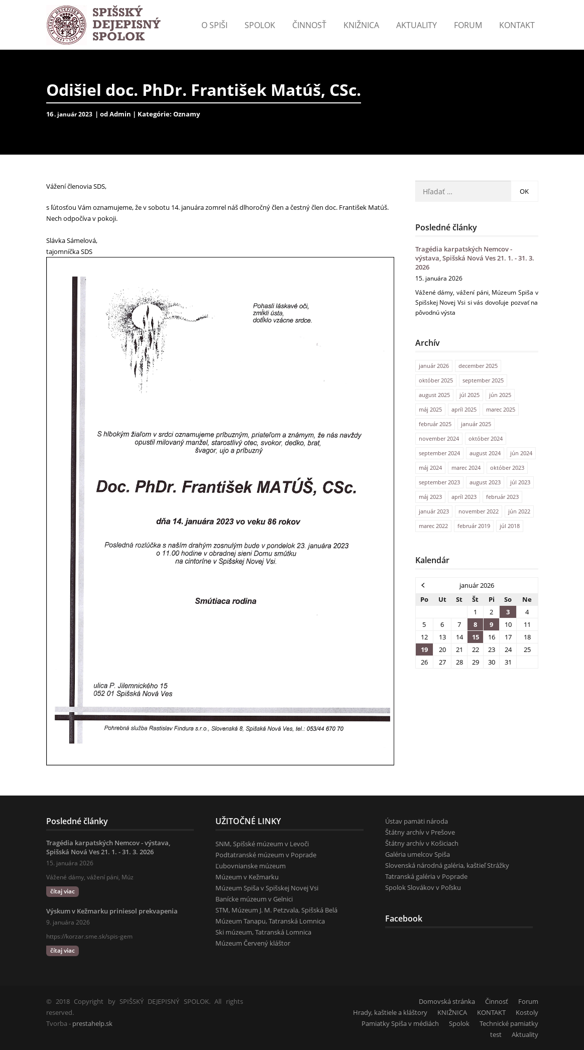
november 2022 (478, 511)
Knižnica (361, 25)
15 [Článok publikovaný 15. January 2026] (475, 636)
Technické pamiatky (509, 1023)
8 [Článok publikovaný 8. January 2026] (475, 624)
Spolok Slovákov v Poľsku (423, 887)
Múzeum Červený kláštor (252, 943)
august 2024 (485, 453)
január (67, 114)
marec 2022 (433, 526)
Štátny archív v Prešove (420, 832)
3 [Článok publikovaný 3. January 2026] (508, 611)
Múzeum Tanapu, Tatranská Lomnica (270, 921)
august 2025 (434, 395)
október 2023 (507, 467)
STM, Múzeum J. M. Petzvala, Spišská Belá (276, 909)
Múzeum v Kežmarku (247, 876)
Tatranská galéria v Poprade (426, 876)
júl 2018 (510, 526)
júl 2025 (469, 395)
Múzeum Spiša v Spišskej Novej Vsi (266, 887)
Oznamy (186, 113)
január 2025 (476, 424)
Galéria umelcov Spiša (417, 854)
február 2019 (473, 526)
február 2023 (502, 496)
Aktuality (416, 25)
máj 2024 (430, 467)
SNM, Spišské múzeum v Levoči (262, 843)
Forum (468, 25)
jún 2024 (521, 453)
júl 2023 (520, 482)
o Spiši (214, 25)
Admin (120, 113)
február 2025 (435, 424)
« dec (423, 585)
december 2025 (478, 365)
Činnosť (309, 25)
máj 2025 (430, 409)
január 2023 (434, 511)
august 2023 (485, 482)
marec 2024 (466, 467)
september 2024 (439, 453)
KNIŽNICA (452, 1012)
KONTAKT (517, 25)
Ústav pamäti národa (416, 821)
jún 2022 (519, 511)
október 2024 (486, 438)
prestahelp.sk (92, 1023)
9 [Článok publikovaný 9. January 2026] (491, 624)
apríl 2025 (464, 409)
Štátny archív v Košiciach (421, 843)
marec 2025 (500, 409)
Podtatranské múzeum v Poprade (265, 854)
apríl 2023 (464, 496)
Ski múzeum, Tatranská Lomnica (263, 932)
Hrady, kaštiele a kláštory (390, 1012)
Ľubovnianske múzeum (250, 865)
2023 (85, 114)
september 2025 (483, 380)
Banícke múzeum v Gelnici (254, 898)
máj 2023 (430, 496)
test (496, 1034)
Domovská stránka (447, 1001)
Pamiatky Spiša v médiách (400, 1023)
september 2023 (439, 482)
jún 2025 (500, 395)
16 (51, 113)
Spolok (260, 25)
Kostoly (527, 1012)
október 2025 (436, 380)
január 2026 (434, 365)
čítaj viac (62, 891)
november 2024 (439, 438)
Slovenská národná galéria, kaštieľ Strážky (447, 865)
